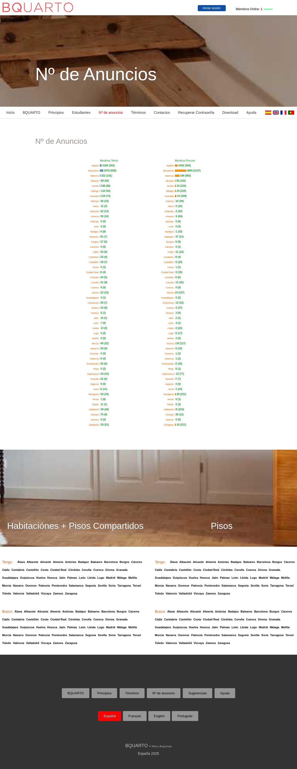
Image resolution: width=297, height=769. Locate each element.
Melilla (96, 338)
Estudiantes (81, 113)
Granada (95, 196)
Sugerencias (197, 693)
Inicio (10, 113)
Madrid (96, 165)
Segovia (95, 384)
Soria (96, 389)
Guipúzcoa (94, 303)
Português (184, 716)
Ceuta (96, 267)
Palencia (95, 358)
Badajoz (95, 231)
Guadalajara (93, 297)
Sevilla (96, 186)
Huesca (95, 313)
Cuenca (95, 287)
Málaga (95, 191)
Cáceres (95, 247)
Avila (97, 226)
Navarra (95, 348)
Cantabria (94, 257)
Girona (96, 292)
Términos (138, 113)
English (159, 716)
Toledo (96, 404)
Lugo (96, 333)
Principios (56, 113)
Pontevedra (93, 364)
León (96, 323)
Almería (95, 216)
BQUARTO (31, 113)
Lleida (96, 328)
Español (110, 716)
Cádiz (96, 252)
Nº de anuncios (111, 113)
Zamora (95, 419)
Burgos (95, 242)
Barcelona (94, 170)
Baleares (95, 237)
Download (230, 113)
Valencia (95, 176)
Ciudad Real (93, 272)
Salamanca (93, 374)
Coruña (95, 282)
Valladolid (94, 409)
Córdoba (95, 277)
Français (135, 716)
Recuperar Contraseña (196, 113)
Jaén (97, 318)
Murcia (96, 343)
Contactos (162, 113)
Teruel (96, 399)
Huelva (95, 308)
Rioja (96, 369)
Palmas (95, 201)
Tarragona (94, 394)
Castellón (94, 262)
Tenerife (95, 379)
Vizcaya (95, 414)
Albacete (95, 211)
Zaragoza (94, 424)
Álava (96, 206)
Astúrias (95, 221)
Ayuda (251, 113)
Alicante (95, 181)
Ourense (95, 353)
